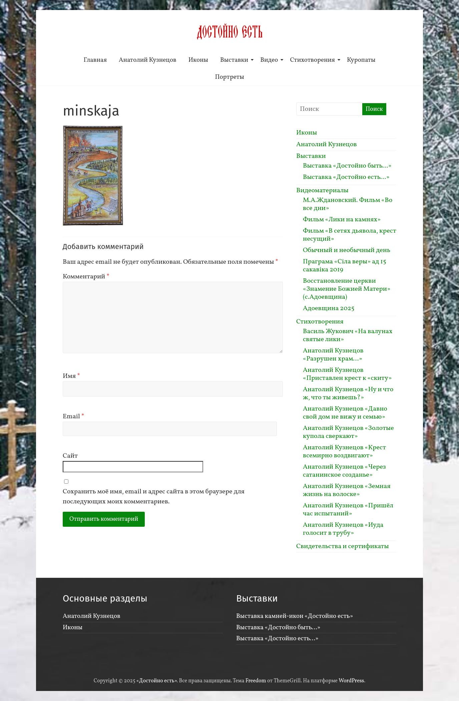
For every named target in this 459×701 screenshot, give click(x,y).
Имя (71, 376)
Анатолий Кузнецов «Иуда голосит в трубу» (343, 529)
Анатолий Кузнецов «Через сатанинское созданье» (344, 471)
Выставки (234, 60)
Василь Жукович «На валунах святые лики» (347, 335)
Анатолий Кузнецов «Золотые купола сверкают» (348, 432)
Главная (95, 60)
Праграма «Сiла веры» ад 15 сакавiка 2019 (344, 265)
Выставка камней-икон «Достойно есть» (294, 616)
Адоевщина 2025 (328, 308)
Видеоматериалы (322, 190)
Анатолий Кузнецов (147, 60)
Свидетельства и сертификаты (342, 546)
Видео (269, 60)
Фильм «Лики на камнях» (342, 219)
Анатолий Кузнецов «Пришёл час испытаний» (348, 509)
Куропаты (361, 60)
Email (73, 416)
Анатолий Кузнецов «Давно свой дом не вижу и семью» (345, 413)
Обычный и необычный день (346, 250)
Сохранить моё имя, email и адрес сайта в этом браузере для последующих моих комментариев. (154, 496)
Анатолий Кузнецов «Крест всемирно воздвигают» (344, 451)
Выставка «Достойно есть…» (346, 177)
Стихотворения (312, 60)
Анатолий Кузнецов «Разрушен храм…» (333, 355)
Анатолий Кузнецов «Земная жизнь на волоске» (347, 490)
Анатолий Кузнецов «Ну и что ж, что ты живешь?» (348, 393)
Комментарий (86, 276)
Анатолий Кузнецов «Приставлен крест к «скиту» (347, 374)
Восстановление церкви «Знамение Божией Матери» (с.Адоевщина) (346, 289)
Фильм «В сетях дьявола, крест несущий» (349, 235)
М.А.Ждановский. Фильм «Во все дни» (347, 204)
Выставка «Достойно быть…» (347, 166)
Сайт (70, 456)
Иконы (198, 60)
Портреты (229, 77)
